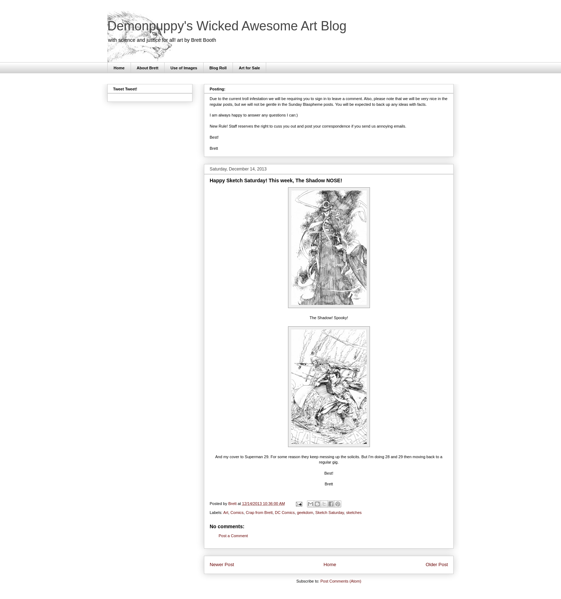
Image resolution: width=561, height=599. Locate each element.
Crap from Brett (259, 512)
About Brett (147, 68)
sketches (353, 512)
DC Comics (285, 512)
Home (119, 68)
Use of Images (184, 68)
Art (225, 512)
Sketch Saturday (329, 512)
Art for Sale (249, 68)
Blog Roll (217, 68)
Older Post (437, 564)
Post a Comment (233, 536)
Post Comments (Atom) (340, 581)
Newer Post (222, 564)
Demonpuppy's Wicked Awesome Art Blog (227, 26)
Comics (237, 512)
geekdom (305, 512)
